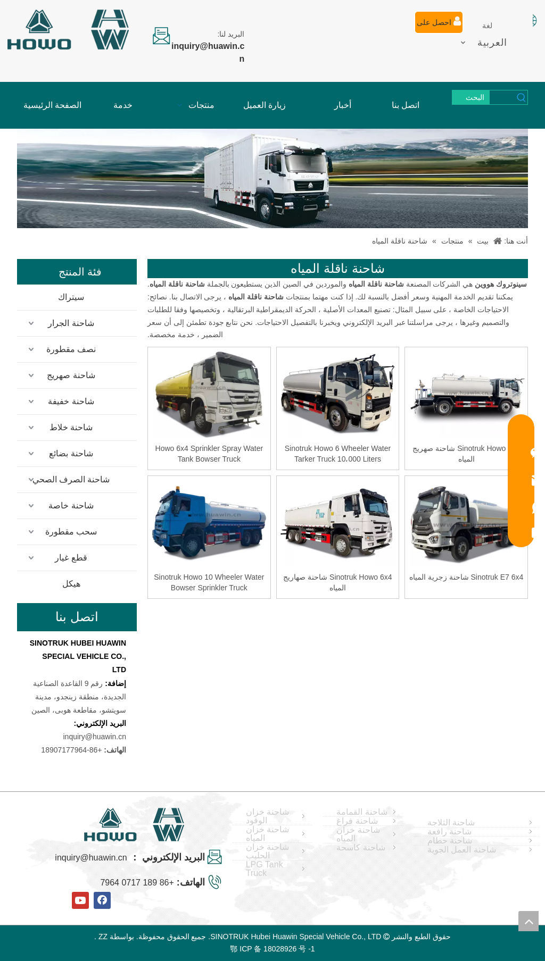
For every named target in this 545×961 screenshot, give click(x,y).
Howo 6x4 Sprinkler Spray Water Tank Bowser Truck (209, 453)
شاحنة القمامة (361, 812)
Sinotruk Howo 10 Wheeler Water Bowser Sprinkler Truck (209, 582)
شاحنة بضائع (71, 453)
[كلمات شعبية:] (471, 97)
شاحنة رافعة (449, 832)
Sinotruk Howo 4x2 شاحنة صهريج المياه (465, 453)
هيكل (71, 583)
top (528, 921)
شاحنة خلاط (71, 427)
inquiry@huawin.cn (95, 736)
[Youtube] (80, 900)
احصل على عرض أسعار (439, 25)
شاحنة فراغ (356, 821)
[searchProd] (503, 97)
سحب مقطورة (71, 531)
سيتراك (71, 297)
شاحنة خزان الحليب (267, 851)
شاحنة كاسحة (360, 847)
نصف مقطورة (71, 349)
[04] (272, 178)
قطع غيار (71, 557)
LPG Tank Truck (264, 869)
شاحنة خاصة (70, 505)
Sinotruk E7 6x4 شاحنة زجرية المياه (466, 577)
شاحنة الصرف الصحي (71, 479)
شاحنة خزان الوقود (267, 816)
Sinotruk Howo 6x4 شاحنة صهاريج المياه (337, 582)
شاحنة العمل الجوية (461, 850)
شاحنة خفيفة (71, 401)
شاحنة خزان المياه (267, 833)
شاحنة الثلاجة (451, 822)
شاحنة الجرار (71, 323)
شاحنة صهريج (71, 375)
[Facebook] (102, 900)
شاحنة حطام (449, 841)
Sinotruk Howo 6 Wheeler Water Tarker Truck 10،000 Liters (338, 453)
